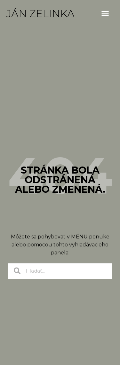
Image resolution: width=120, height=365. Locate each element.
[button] (105, 14)
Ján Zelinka (40, 13)
